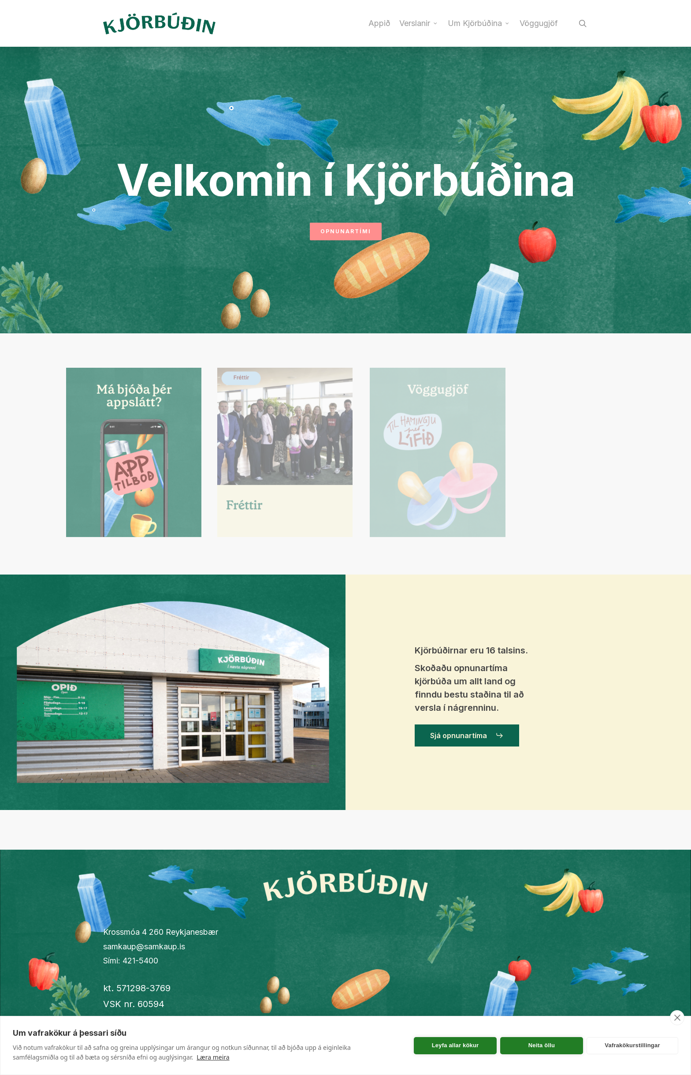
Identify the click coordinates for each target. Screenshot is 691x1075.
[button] (467, 735)
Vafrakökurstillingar (632, 1045)
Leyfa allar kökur (455, 1045)
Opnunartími (345, 231)
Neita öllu (541, 1045)
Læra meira (213, 1057)
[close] (677, 1017)
